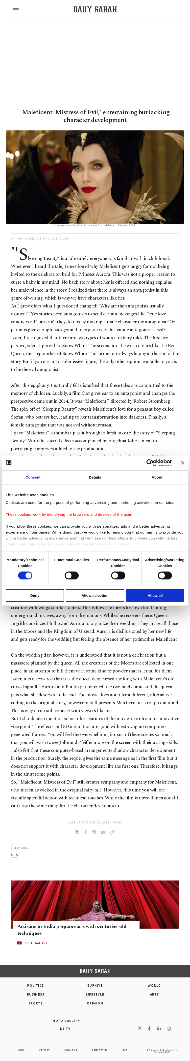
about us (71, 1050)
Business (36, 994)
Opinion (95, 1003)
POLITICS (35, 985)
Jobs (21, 1050)
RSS (124, 1050)
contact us (100, 1050)
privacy (44, 1050)
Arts (154, 994)
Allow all (155, 595)
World (154, 985)
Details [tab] (95, 477)
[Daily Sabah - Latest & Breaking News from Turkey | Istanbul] (95, 9)
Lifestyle (95, 994)
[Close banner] (182, 462)
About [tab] (157, 477)
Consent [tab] (33, 477)
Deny (34, 595)
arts (14, 855)
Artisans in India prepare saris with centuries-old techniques (71, 930)
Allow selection (94, 595)
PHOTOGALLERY (35, 943)
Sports (36, 1003)
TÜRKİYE (95, 985)
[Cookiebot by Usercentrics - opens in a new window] (150, 462)
